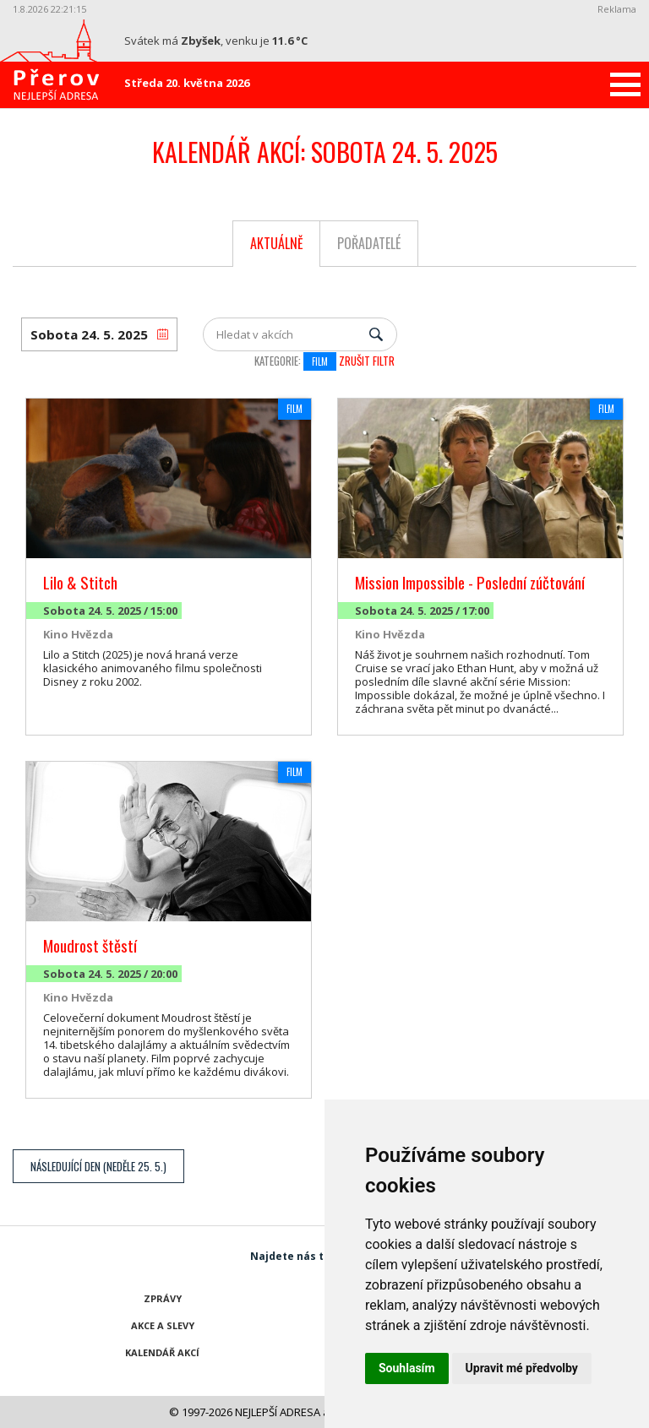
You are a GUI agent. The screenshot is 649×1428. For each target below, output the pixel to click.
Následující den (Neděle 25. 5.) (98, 1166)
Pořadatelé (369, 243)
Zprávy (163, 1298)
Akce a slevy (162, 1325)
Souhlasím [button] (407, 1368)
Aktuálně (276, 243)
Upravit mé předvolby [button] (522, 1368)
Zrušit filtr (367, 360)
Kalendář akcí (162, 1352)
